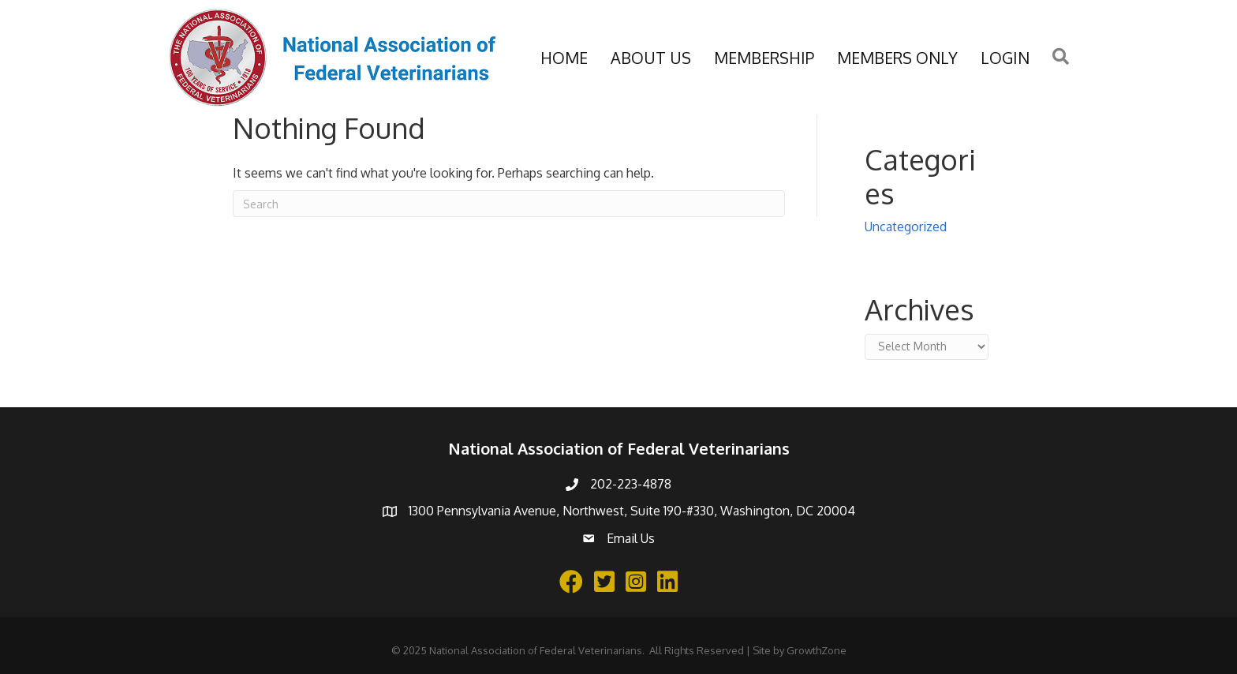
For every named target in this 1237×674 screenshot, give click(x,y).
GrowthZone (816, 650)
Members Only (897, 57)
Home (564, 57)
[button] (1060, 57)
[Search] (509, 203)
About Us (651, 57)
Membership (764, 57)
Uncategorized (906, 226)
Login (1005, 57)
